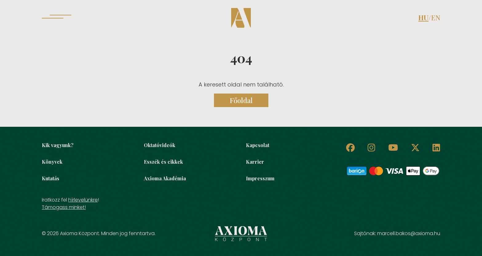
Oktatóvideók (159, 145)
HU (423, 17)
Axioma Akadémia (165, 178)
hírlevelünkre (83, 199)
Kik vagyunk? (57, 145)
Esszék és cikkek (163, 161)
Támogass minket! (64, 207)
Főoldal (241, 100)
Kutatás (50, 178)
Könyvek (52, 161)
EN (435, 17)
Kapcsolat (257, 145)
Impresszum (260, 178)
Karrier (255, 161)
